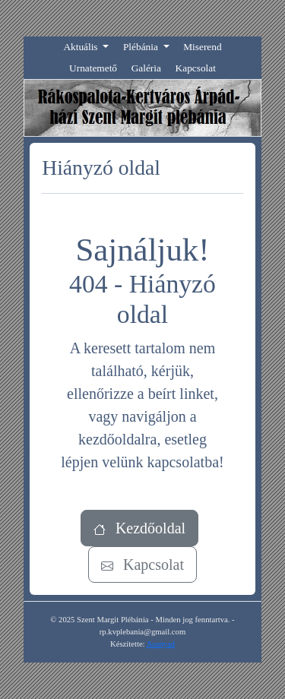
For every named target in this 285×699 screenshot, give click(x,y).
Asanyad (161, 644)
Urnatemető (93, 68)
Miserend (202, 46)
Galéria (146, 68)
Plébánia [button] (141, 46)
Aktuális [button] (81, 46)
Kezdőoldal (139, 528)
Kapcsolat (196, 68)
